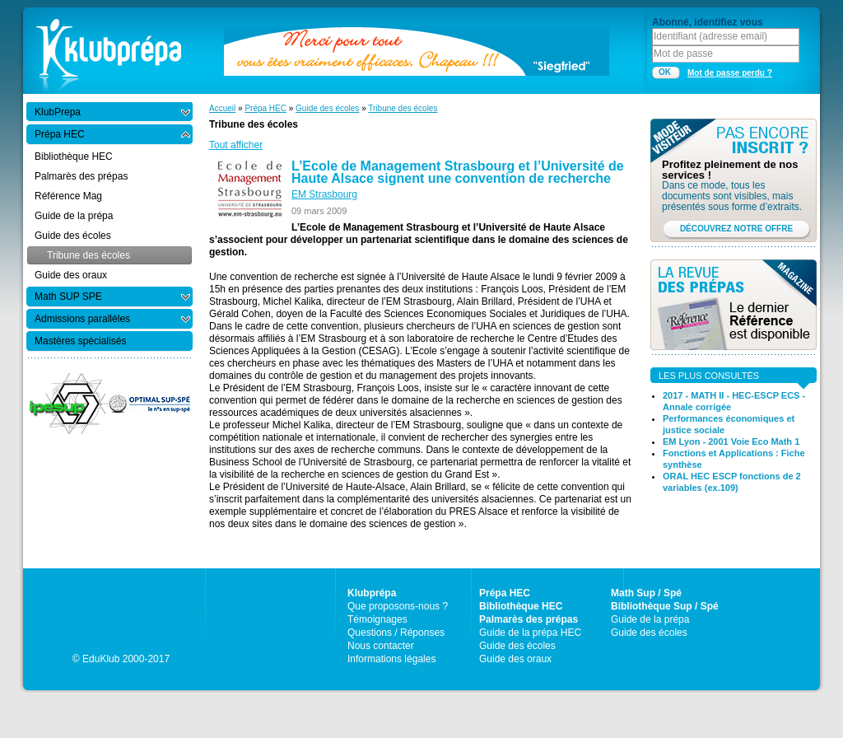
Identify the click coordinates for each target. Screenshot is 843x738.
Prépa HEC (265, 108)
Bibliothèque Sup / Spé (665, 606)
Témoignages (377, 619)
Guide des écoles (327, 108)
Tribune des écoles (402, 108)
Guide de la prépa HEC (530, 632)
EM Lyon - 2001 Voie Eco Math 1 (731, 441)
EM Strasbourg (324, 194)
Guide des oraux (515, 659)
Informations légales (391, 659)
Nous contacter (380, 646)
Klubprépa (371, 593)
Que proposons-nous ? (397, 606)
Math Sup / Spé (646, 593)
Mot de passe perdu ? (729, 72)
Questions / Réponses (396, 632)
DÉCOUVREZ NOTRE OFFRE (736, 228)
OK (665, 72)
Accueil (222, 108)
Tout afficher (236, 145)
